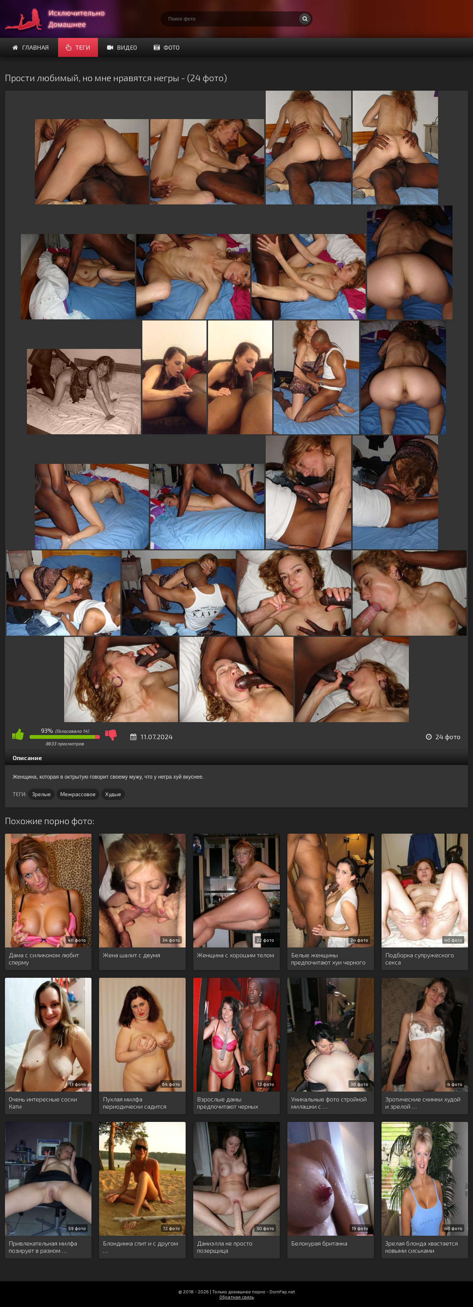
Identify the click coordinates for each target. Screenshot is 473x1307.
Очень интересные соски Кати (43, 1102)
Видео (122, 47)
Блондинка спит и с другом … (140, 1246)
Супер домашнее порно (62, 19)
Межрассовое (78, 794)
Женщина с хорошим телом (235, 954)
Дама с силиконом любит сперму (44, 958)
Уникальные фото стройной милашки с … (329, 1102)
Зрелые (41, 794)
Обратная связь (236, 1296)
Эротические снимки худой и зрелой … (422, 1102)
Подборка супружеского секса (419, 958)
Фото (167, 47)
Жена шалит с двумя (131, 954)
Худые (113, 794)
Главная (31, 47)
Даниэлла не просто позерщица (224, 1246)
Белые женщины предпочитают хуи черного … (328, 958)
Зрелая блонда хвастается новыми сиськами (421, 1246)
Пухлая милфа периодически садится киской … (134, 1103)
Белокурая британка (319, 1243)
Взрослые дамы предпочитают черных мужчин (227, 1103)
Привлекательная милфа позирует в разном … (43, 1246)
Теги (78, 47)
